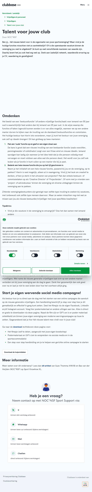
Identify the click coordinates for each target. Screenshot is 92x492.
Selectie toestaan (46, 271)
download (17, 327)
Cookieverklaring (10, 481)
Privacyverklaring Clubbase (14, 476)
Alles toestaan (75, 271)
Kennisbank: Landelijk (11, 13)
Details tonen (79, 263)
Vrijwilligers (11, 21)
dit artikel (46, 365)
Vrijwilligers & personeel (16, 17)
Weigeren (16, 271)
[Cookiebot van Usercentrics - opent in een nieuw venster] (79, 219)
